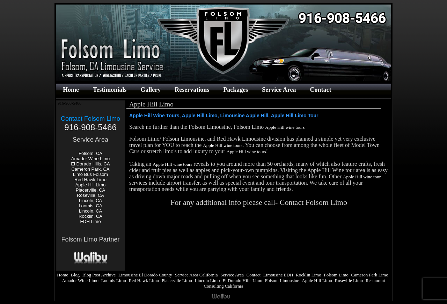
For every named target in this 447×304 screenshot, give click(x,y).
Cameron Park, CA (90, 169)
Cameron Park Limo (369, 274)
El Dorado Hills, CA (90, 163)
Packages (235, 89)
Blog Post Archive (99, 274)
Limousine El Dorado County (145, 274)
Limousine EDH (278, 274)
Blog (75, 274)
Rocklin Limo (308, 274)
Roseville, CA (90, 195)
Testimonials (109, 89)
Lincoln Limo (207, 280)
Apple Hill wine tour (362, 176)
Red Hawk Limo (90, 179)
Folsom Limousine (282, 280)
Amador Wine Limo (90, 158)
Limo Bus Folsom (90, 174)
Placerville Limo (177, 280)
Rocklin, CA (90, 216)
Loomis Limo (113, 280)
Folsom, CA (90, 153)
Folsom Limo (336, 274)
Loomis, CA (90, 205)
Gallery (150, 89)
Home (71, 89)
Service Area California (196, 274)
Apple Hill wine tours (285, 127)
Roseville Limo (349, 280)
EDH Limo (90, 221)
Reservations (192, 89)
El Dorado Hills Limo (242, 280)
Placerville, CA (90, 190)
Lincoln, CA (90, 200)
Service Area (279, 89)
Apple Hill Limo (90, 184)
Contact (320, 89)
